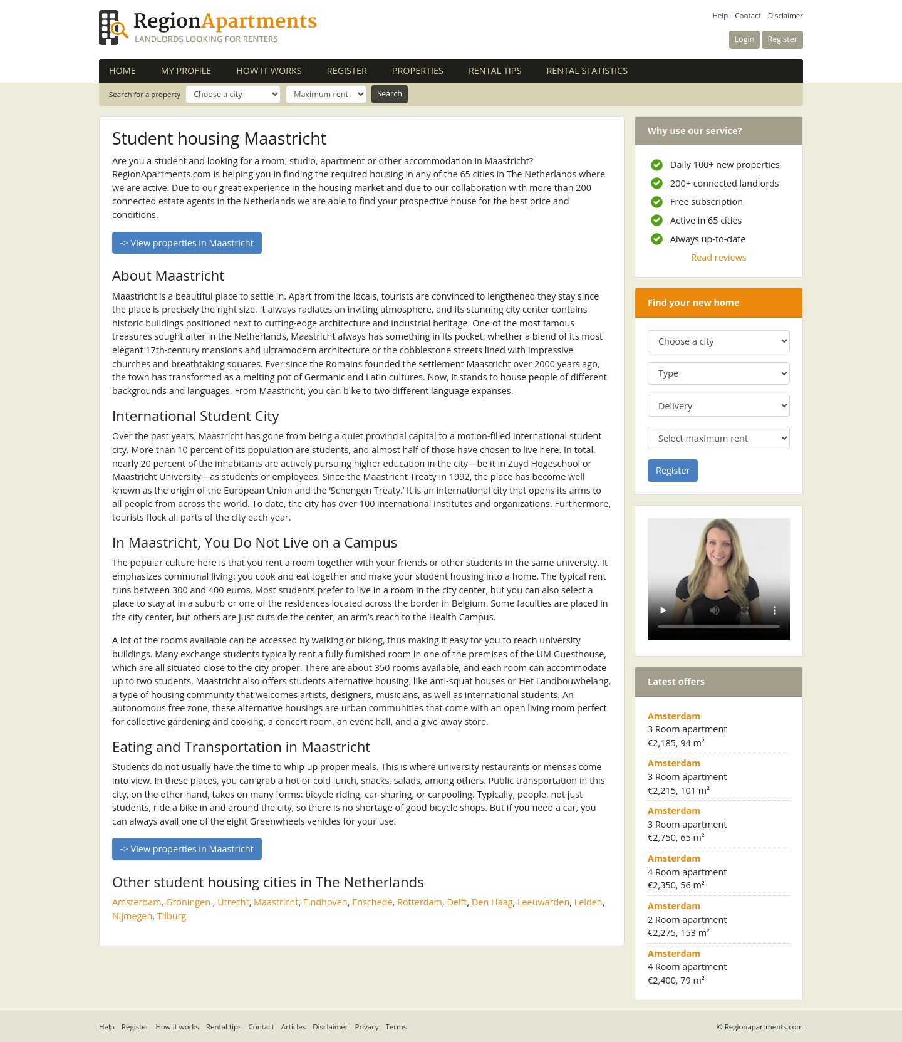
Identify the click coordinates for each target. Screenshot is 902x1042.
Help (720, 15)
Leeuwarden (543, 902)
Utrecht (233, 902)
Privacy (367, 1026)
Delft (457, 902)
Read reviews (718, 257)
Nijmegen (132, 916)
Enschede (372, 902)
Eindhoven (325, 902)
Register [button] (782, 39)
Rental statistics (587, 70)
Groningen (188, 902)
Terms (396, 1026)
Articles (293, 1026)
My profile (186, 70)
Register (347, 70)
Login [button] (745, 39)
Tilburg (172, 916)
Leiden (588, 902)
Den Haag (492, 902)
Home (122, 70)
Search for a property (144, 94)
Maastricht (276, 902)
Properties (417, 70)
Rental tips (495, 70)
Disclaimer (785, 15)
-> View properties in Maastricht (187, 243)
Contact (747, 15)
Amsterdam (137, 902)
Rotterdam (419, 902)
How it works (269, 70)
